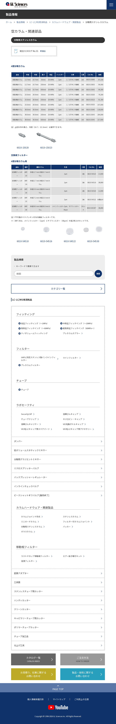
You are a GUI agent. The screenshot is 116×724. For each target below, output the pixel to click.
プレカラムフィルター (30, 365)
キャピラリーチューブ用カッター (29, 618)
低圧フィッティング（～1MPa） (35, 323)
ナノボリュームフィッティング (34, 333)
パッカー (67, 526)
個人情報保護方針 (35, 699)
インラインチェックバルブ (26, 486)
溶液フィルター (28, 561)
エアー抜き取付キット (72, 556)
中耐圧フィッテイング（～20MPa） (78, 323)
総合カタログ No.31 (33, 51)
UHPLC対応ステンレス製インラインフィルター (38, 358)
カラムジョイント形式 (30, 516)
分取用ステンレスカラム (31, 526)
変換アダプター (21, 573)
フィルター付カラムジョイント (76, 521)
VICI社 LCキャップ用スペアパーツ (35, 429)
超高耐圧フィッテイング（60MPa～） (79, 328)
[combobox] (58, 274)
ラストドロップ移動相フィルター (35, 556)
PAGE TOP (58, 689)
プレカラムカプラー (71, 333)
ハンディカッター (22, 600)
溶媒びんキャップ (70, 414)
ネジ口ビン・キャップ (72, 419)
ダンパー (18, 441)
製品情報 (21, 22)
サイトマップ (59, 699)
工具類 (17, 582)
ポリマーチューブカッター (26, 627)
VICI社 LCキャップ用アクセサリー (77, 429)
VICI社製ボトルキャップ (73, 424)
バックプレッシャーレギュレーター (30, 477)
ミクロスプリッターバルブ (26, 468)
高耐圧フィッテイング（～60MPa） (36, 328)
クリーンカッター (22, 609)
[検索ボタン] (98, 273)
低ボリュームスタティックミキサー (30, 450)
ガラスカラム (27, 531)
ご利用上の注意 (81, 699)
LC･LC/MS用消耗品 (38, 22)
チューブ (25, 389)
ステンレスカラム (70, 516)
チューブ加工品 (21, 636)
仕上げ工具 (19, 645)
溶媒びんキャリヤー (29, 424)
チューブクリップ (28, 419)
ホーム (9, 22)
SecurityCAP (26, 414)
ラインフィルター (70, 357)
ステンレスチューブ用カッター (28, 591)
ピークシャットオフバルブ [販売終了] (31, 495)
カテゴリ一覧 (58, 288)
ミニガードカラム (28, 521)
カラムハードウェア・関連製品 (66, 22)
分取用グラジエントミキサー (27, 459)
